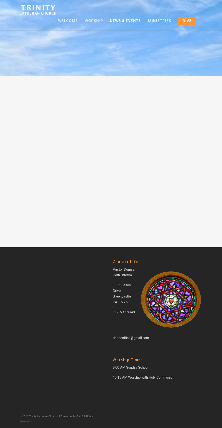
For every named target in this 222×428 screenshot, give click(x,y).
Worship (94, 20)
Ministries (159, 20)
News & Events (125, 20)
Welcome (68, 20)
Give (187, 20)
